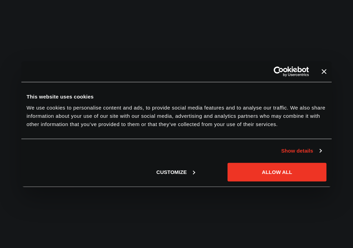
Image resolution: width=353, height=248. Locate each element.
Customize (176, 172)
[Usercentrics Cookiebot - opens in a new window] (279, 71)
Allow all (277, 172)
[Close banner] (324, 71)
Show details (297, 151)
